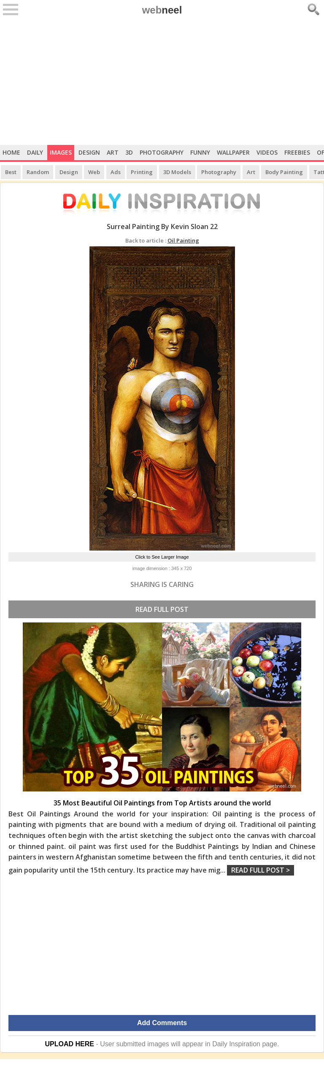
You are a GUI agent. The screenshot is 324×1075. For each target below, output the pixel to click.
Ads (116, 172)
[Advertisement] (162, 81)
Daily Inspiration (236, 1044)
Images (61, 152)
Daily (35, 152)
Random (38, 172)
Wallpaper (233, 152)
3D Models (177, 172)
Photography (162, 152)
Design (89, 152)
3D (129, 152)
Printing (142, 172)
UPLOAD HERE (69, 1044)
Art (113, 152)
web (162, 10)
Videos (267, 152)
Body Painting (284, 172)
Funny (200, 152)
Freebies (297, 152)
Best (10, 172)
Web (94, 172)
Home (11, 152)
